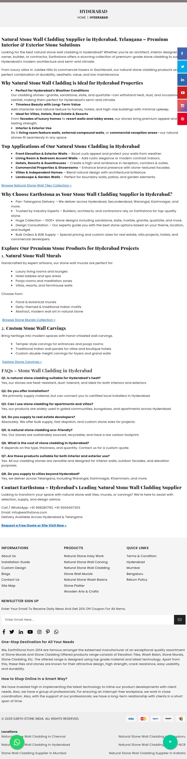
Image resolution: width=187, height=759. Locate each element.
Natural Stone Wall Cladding (87, 568)
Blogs (5, 574)
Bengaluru (135, 574)
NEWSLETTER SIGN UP (20, 601)
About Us (8, 556)
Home (81, 17)
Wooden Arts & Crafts (81, 591)
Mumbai (133, 568)
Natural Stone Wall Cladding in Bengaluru (152, 736)
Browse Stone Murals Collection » (28, 320)
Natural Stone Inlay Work (84, 556)
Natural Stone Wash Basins (85, 579)
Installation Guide (15, 562)
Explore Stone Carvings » (22, 362)
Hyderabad (136, 562)
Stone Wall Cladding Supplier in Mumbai (33, 753)
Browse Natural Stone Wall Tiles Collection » (36, 185)
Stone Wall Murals (78, 574)
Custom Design (13, 568)
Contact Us (10, 579)
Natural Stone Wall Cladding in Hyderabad (35, 744)
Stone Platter (74, 585)
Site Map (8, 585)
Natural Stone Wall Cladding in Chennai (33, 736)
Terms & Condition (141, 556)
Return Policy (137, 579)
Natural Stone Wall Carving (86, 562)
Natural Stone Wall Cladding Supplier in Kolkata (147, 753)
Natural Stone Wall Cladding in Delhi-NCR (152, 744)
